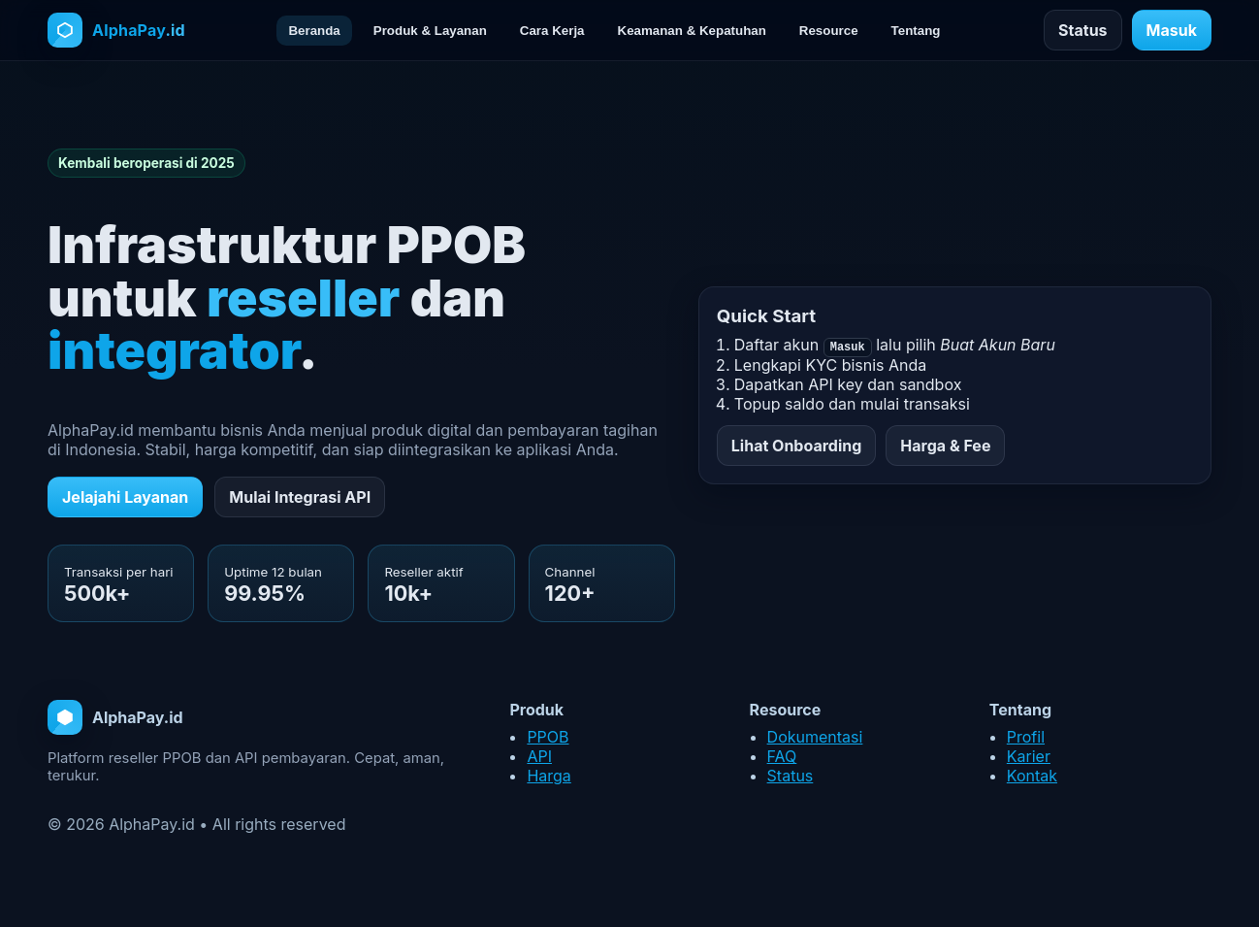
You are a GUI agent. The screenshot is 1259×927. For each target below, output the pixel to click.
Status (790, 775)
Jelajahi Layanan (125, 497)
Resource (828, 30)
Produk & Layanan (430, 30)
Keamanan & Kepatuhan (692, 30)
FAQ (782, 756)
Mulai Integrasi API (300, 497)
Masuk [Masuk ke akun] (1171, 30)
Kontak (1032, 775)
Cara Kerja (552, 30)
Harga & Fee (945, 445)
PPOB (547, 736)
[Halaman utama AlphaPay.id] (116, 30)
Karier (1028, 756)
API (539, 756)
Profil (1026, 736)
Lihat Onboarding (796, 445)
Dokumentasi (815, 736)
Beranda (313, 30)
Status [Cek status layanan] (1082, 30)
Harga (548, 775)
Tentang (916, 30)
